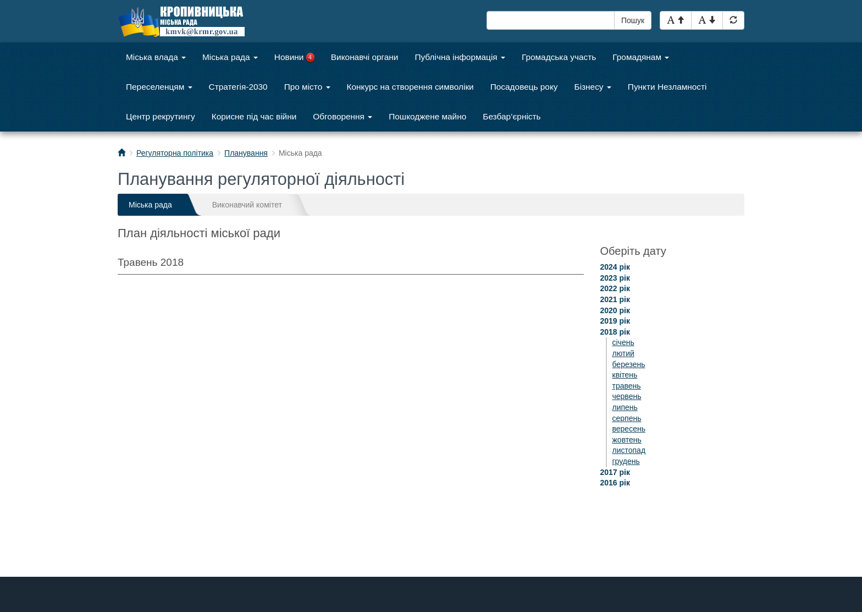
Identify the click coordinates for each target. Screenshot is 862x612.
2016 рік (615, 482)
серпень (627, 418)
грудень (626, 461)
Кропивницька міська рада (192, 21)
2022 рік (615, 288)
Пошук (632, 20)
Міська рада (150, 204)
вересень (628, 428)
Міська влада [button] (156, 57)
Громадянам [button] (640, 57)
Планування (246, 153)
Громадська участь (559, 57)
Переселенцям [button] (159, 86)
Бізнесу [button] (592, 86)
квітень (625, 374)
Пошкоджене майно (427, 116)
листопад (629, 450)
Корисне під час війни (254, 116)
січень (623, 342)
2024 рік (615, 267)
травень (626, 385)
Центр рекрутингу (160, 116)
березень (628, 364)
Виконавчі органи (365, 57)
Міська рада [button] (230, 57)
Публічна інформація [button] (460, 57)
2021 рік (615, 299)
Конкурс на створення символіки (410, 86)
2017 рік (615, 472)
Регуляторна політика (174, 153)
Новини (294, 57)
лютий (623, 353)
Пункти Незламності (667, 86)
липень (625, 407)
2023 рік (615, 278)
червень (627, 396)
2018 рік (615, 331)
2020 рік (615, 310)
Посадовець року (524, 86)
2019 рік (615, 320)
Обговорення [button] (342, 116)
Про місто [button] (307, 86)
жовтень (627, 439)
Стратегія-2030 (238, 86)
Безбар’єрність (511, 116)
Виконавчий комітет (247, 204)
